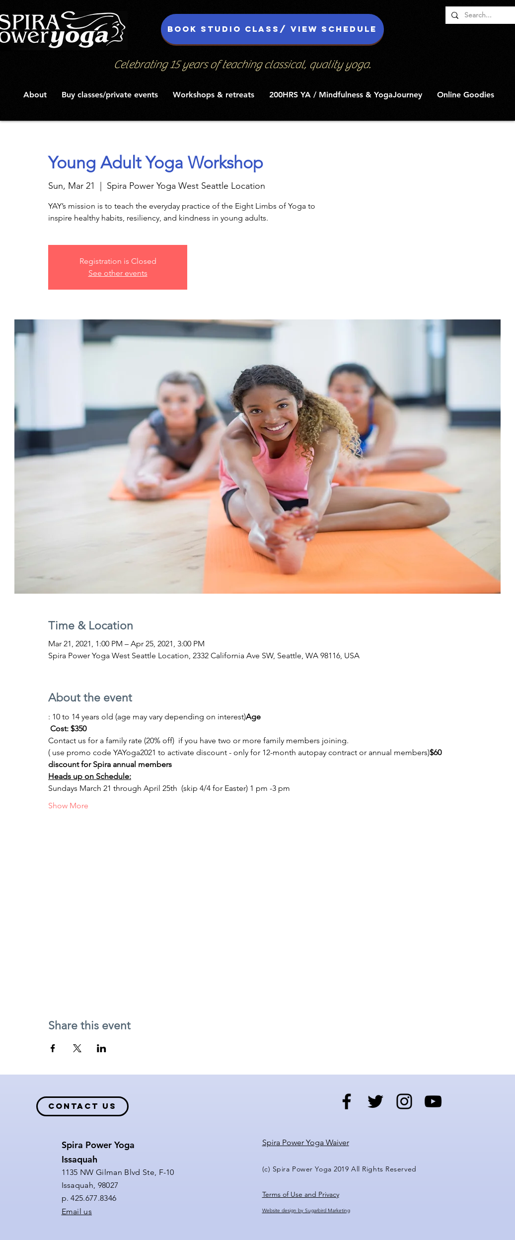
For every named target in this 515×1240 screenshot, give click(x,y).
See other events (117, 273)
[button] (35, 94)
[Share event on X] (77, 1048)
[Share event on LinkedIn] (101, 1048)
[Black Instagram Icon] (404, 1101)
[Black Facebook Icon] (346, 1101)
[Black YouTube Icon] (433, 1101)
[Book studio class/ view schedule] (272, 29)
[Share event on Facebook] (53, 1048)
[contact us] (82, 1106)
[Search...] (486, 15)
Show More (68, 805)
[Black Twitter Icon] (375, 1101)
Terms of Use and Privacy (300, 1194)
